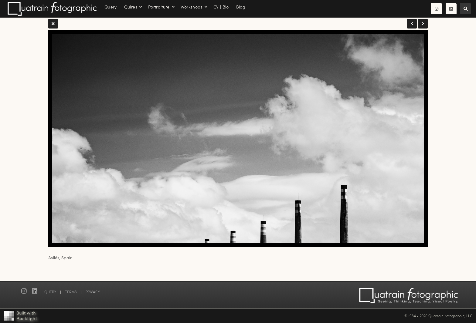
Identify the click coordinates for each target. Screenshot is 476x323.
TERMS (71, 291)
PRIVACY (93, 291)
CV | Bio (221, 7)
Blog (240, 7)
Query (110, 7)
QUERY (50, 291)
